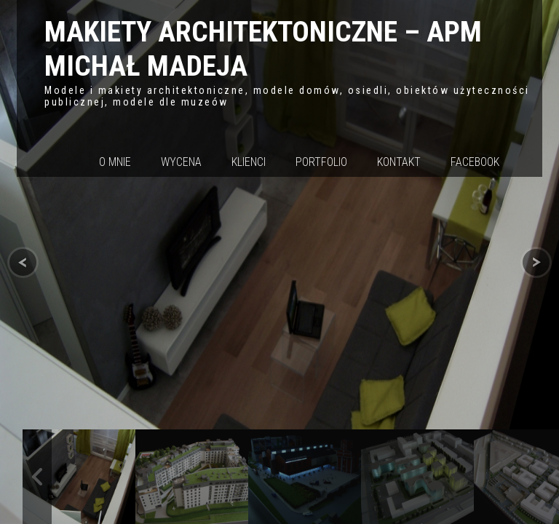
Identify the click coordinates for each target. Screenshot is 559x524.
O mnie (115, 162)
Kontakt (399, 162)
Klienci (248, 162)
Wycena (181, 162)
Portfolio (321, 162)
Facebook (475, 162)
